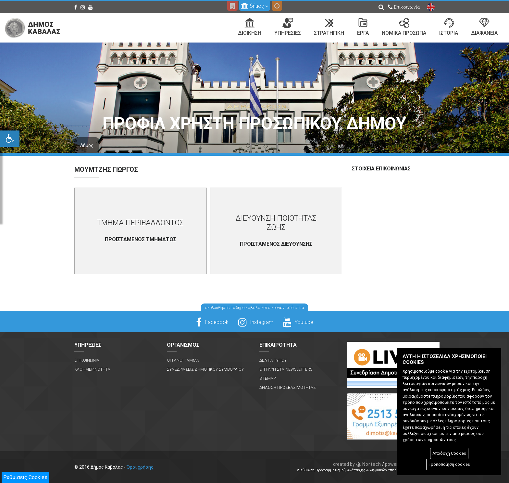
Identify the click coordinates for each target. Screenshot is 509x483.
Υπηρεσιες (287, 27)
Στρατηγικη (329, 27)
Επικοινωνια (86, 360)
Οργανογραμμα (183, 360)
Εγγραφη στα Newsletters (285, 369)
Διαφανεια (484, 27)
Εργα (363, 27)
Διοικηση (249, 27)
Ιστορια (448, 27)
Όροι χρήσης (140, 467)
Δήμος (86, 145)
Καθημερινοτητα (92, 369)
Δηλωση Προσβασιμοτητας (287, 387)
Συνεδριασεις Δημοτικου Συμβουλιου (205, 369)
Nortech (357, 464)
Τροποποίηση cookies (449, 464)
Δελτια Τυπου (273, 360)
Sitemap (267, 378)
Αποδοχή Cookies (449, 453)
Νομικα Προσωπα (404, 27)
